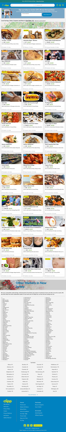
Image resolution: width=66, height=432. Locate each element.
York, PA (55, 391)
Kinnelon (47, 319)
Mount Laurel (5, 331)
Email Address (25, 13)
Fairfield (47, 312)
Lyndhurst (4, 324)
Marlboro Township (6, 325)
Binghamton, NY (10, 371)
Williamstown (5, 358)
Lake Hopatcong (6, 320)
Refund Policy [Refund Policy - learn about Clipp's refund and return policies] (23, 409)
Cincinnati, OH (25, 374)
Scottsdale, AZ (40, 391)
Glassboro (26, 315)
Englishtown (26, 312)
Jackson (4, 319)
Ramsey (4, 341)
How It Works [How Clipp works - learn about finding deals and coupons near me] (38, 407)
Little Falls (26, 323)
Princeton (26, 340)
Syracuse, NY (55, 384)
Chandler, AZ (25, 367)
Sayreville (47, 343)
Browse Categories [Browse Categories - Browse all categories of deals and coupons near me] (39, 404)
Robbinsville (26, 342)
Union (3, 352)
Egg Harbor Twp (49, 311)
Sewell (47, 345)
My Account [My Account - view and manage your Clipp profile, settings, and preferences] (23, 404)
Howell (47, 318)
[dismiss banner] (63, 9)
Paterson (4, 337)
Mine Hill (4, 328)
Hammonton (48, 317)
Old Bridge (26, 335)
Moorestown (48, 329)
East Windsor (48, 309)
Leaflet (52, 27)
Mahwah (25, 324)
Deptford (25, 308)
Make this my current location (40, 20)
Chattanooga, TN (25, 371)
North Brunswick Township (30, 332)
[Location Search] (44, 5)
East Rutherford (27, 309)
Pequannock (48, 337)
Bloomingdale (5, 301)
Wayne (47, 354)
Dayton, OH (10, 384)
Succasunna (48, 348)
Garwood (47, 314)
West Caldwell (5, 356)
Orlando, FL (54, 374)
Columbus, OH (10, 381)
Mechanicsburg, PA (40, 371)
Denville (4, 308)
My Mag (22, 420)
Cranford (25, 307)
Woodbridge (26, 358)
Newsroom (6, 406)
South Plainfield (27, 347)
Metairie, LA (40, 376)
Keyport (25, 319)
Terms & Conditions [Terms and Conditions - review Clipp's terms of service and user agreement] (24, 411)
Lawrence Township (28, 320)
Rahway (47, 340)
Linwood (4, 323)
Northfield (48, 332)
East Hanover (5, 309)
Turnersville (48, 351)
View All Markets (33, 394)
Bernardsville (5, 300)
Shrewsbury (5, 346)
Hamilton (4, 317)
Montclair (47, 328)
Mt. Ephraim (48, 331)
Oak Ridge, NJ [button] (30, 20)
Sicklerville (26, 346)
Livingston (48, 323)
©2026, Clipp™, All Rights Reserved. (32, 428)
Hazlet (4, 318)
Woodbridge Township (50, 358)
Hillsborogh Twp (27, 318)
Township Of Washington (29, 351)
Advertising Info (38, 413)
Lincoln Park (26, 322)
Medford (47, 325)
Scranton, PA (55, 379)
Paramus (4, 336)
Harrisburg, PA (25, 386)
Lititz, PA (40, 369)
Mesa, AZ (40, 374)
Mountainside (27, 331)
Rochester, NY (40, 381)
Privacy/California (8, 413)
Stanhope (4, 348)
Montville (26, 329)
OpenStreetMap (57, 27)
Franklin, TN (10, 391)
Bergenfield (48, 298)
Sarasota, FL (40, 388)
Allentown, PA (10, 367)
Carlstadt (25, 303)
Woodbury (4, 359)
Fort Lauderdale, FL (10, 388)
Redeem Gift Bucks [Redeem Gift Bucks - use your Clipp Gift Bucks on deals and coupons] (24, 407)
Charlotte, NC (25, 369)
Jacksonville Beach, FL (25, 388)
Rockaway (47, 342)
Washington (5, 354)
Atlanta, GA (10, 369)
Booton (47, 301)
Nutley (4, 334)
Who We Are (6, 404)
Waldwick (47, 353)
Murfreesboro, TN (55, 367)
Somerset (4, 347)
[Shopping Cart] (63, 5)
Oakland (25, 334)
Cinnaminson (48, 305)
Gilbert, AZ (25, 381)
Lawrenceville (48, 320)
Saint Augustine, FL (40, 384)
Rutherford (26, 343)
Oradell (47, 335)
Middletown (48, 326)
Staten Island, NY (55, 381)
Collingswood (5, 307)
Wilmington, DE (54, 388)
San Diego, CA (40, 386)
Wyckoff (25, 359)
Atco (3, 298)
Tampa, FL (55, 386)
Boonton (25, 301)
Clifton (25, 306)
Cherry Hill (48, 303)
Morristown (26, 330)
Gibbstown (5, 315)
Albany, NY (10, 364)
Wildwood (48, 357)
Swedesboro (26, 349)
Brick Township (27, 302)
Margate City (48, 324)
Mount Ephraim (49, 330)
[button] (65, 1)
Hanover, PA (25, 384)
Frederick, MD (25, 379)
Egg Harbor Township (28, 311)
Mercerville (5, 326)
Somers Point (48, 346)
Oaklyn (47, 334)
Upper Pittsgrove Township (29, 352)
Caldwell (4, 303)
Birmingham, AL (10, 374)
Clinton (47, 306)
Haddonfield (48, 315)
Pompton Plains (6, 340)
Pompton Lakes (49, 339)
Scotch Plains (5, 345)
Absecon (47, 297)
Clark (3, 306)
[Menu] (3, 5)
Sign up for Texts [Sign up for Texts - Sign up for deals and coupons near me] (24, 418)
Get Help (22, 413)
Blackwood (26, 300)
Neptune (4, 332)
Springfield (48, 347)
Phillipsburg (5, 339)
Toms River (4, 351)
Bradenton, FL (10, 376)
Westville (4, 357)
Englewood (5, 312)
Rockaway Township (7, 343)
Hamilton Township (28, 317)
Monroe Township (27, 328)
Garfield (25, 314)
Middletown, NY (54, 364)
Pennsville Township (28, 337)
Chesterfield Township (28, 305)
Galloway (4, 314)
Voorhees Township (28, 353)
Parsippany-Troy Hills (28, 336)
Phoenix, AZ (54, 376)
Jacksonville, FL (25, 391)
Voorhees (4, 353)
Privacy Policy (7, 408)
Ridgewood (5, 342)
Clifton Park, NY (25, 376)
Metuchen (26, 326)
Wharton (25, 357)
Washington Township (28, 354)
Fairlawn (4, 313)
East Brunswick (49, 308)
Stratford (25, 348)
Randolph (26, 341)
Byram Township (49, 302)
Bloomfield (48, 300)
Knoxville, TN (40, 364)
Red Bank (47, 341)
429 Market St (27, 297)
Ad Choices (6, 415)
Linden (47, 322)
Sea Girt (25, 345)
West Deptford (27, 356)
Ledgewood (5, 322)
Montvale (4, 329)
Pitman (25, 339)
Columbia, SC (10, 379)
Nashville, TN (55, 371)
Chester (4, 305)
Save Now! (47, 14)
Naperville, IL (55, 369)
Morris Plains (5, 330)
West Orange (48, 356)
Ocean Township (6, 335)
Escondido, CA (10, 386)
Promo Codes (23, 415)
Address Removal (7, 417)
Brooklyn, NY (25, 364)
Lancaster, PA (40, 367)
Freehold (47, 313)
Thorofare (47, 349)
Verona (47, 352)
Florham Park (26, 313)
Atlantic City (26, 298)
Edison (4, 311)
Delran (47, 307)
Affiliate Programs (39, 415)
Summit (4, 349)
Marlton (25, 325)
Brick (3, 302)
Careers (5, 411)
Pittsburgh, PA (40, 379)
